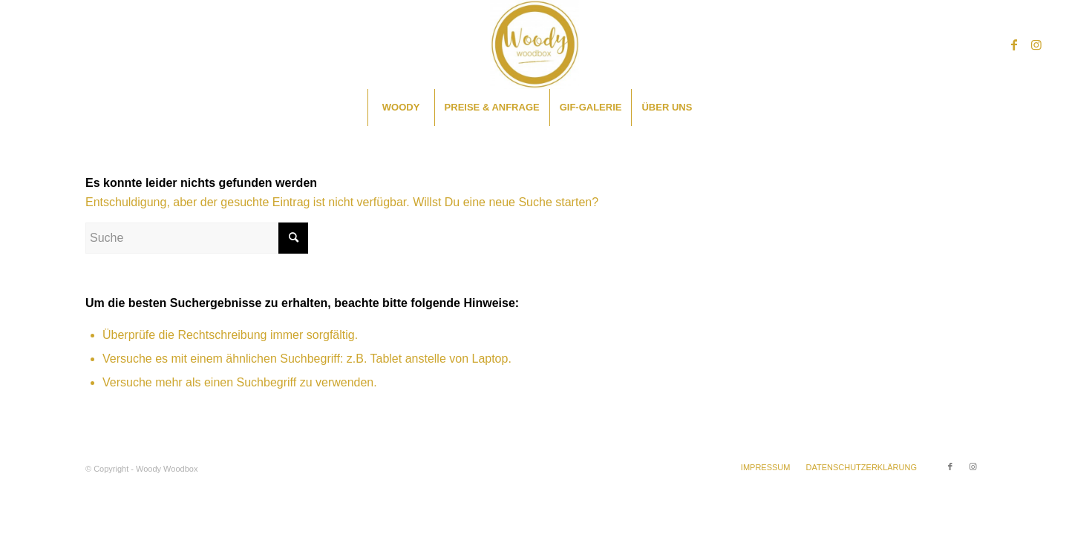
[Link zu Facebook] (1014, 44)
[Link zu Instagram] (1036, 44)
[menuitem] (400, 107)
